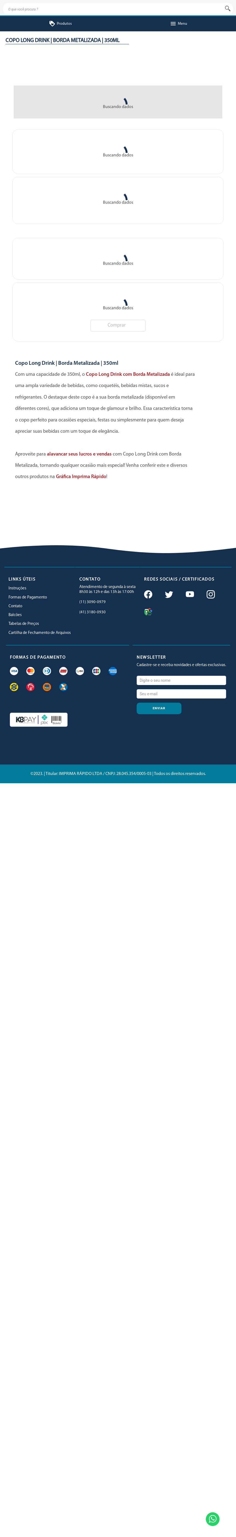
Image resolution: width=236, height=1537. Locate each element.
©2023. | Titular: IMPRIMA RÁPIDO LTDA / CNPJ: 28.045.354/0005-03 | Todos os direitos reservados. (118, 774)
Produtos (60, 24)
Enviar (159, 708)
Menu (178, 24)
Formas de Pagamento (28, 597)
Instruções (17, 588)
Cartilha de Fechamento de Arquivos (40, 633)
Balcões (15, 615)
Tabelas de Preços (24, 624)
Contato (15, 606)
